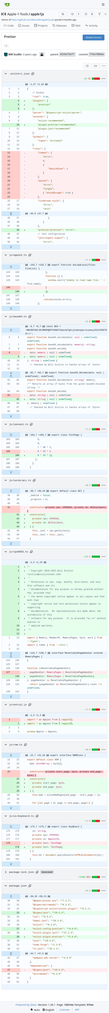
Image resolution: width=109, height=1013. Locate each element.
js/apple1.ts (18, 255)
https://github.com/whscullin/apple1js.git (32, 19)
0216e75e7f (67, 54)
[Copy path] (32, 73)
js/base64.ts (18, 316)
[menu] (104, 66)
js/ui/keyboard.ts (21, 816)
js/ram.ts (15, 744)
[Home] (7, 4)
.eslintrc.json (19, 73)
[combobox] (87, 66)
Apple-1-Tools (17, 14)
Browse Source (93, 37)
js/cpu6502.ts (18, 551)
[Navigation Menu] (103, 4)
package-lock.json (21, 872)
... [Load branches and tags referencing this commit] (6, 45)
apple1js (37, 14)
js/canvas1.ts (18, 424)
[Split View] (95, 66)
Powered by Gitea (26, 1004)
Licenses (65, 1009)
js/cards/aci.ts (20, 480)
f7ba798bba (97, 54)
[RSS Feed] (63, 14)
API (77, 1009)
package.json (18, 885)
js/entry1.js (18, 704)
